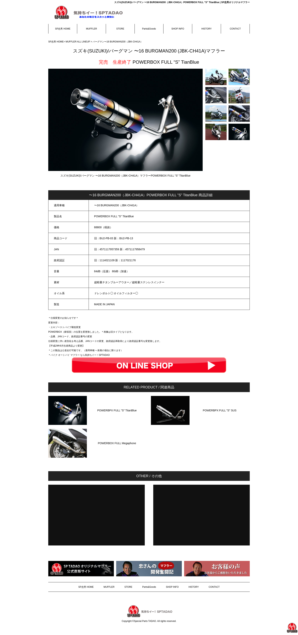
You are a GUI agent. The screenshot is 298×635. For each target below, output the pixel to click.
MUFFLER (91, 28)
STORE (120, 28)
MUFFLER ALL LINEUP (78, 41)
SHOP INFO (177, 28)
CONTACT (235, 28)
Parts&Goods (149, 28)
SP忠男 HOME (62, 28)
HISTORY (206, 28)
